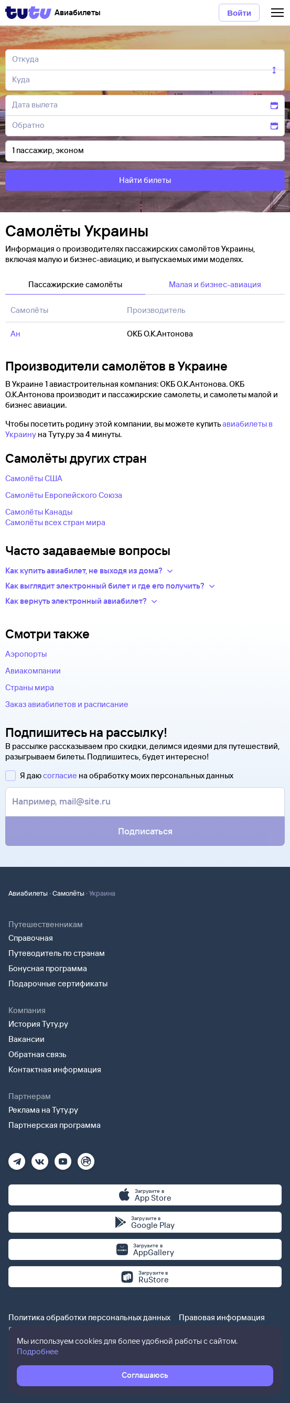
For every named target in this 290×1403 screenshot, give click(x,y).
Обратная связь (37, 1054)
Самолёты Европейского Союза (63, 495)
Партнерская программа (54, 1125)
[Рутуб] (86, 1158)
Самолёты (68, 893)
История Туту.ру (38, 1024)
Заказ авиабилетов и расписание (66, 704)
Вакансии (26, 1039)
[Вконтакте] (39, 1158)
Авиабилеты (28, 893)
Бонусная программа (47, 968)
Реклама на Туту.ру (43, 1110)
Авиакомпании (33, 671)
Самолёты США (33, 478)
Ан (15, 334)
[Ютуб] (63, 1158)
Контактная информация (54, 1069)
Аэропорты (26, 654)
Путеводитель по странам (56, 953)
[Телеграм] (16, 1158)
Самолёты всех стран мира (55, 522)
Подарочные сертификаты (58, 983)
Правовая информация (222, 1317)
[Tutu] (28, 12)
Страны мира (29, 687)
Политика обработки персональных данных (89, 1317)
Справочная (30, 938)
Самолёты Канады (38, 512)
